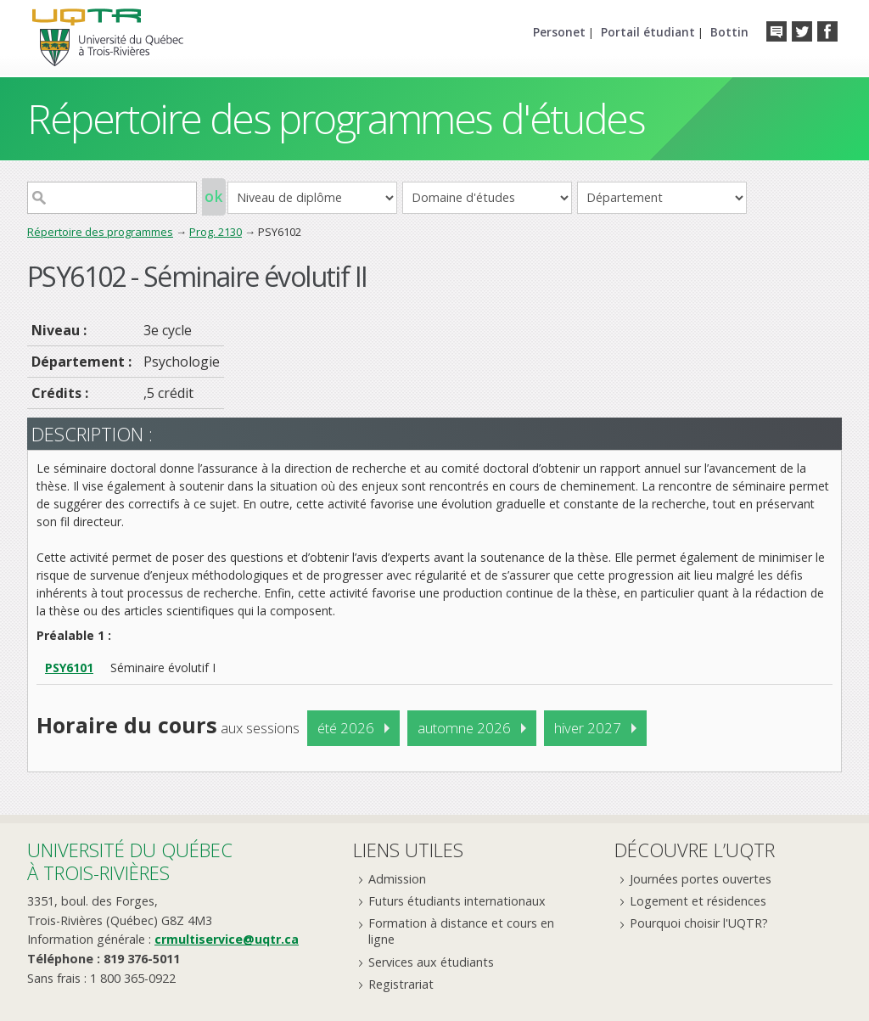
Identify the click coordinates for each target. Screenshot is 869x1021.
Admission (397, 879)
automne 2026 (464, 728)
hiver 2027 (587, 728)
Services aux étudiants (431, 962)
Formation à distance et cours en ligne (461, 931)
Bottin (729, 32)
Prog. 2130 (215, 231)
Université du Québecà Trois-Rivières (130, 861)
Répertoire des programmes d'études (335, 118)
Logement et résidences (698, 901)
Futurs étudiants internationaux (457, 901)
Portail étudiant (648, 32)
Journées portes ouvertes (700, 879)
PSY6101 (69, 667)
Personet (559, 32)
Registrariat (401, 984)
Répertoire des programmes (100, 231)
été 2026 (345, 728)
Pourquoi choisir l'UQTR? (699, 923)
